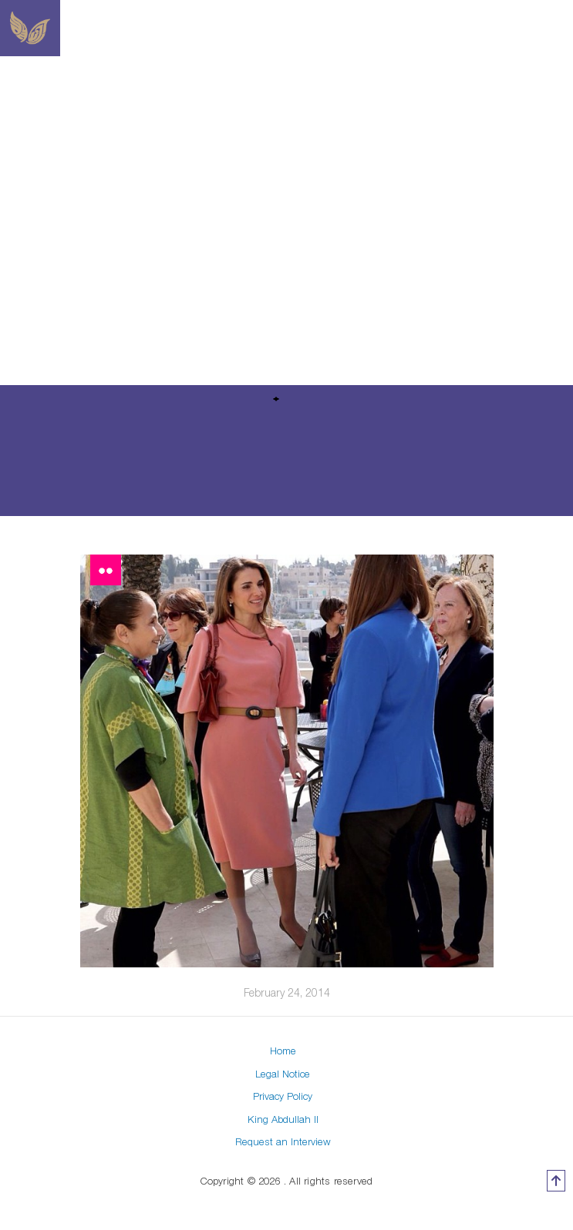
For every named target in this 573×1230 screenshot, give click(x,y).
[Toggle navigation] (407, 28)
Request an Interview (283, 1141)
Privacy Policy (282, 1096)
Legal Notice (282, 1073)
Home (283, 1050)
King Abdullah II (283, 1119)
